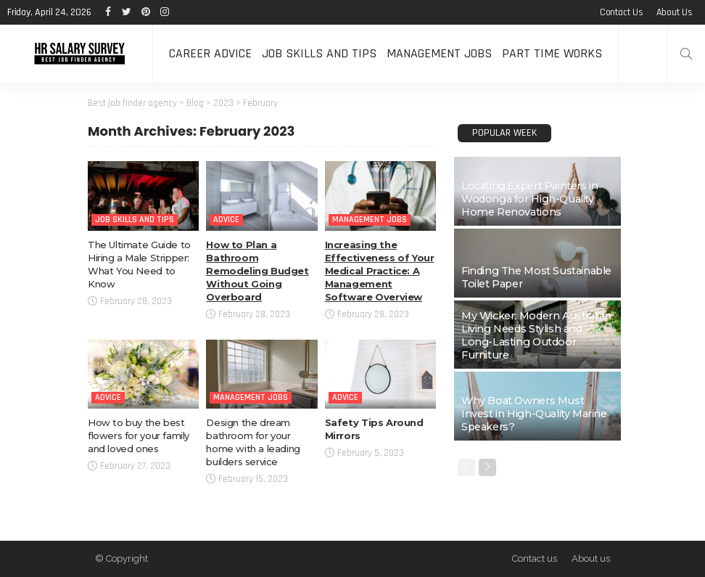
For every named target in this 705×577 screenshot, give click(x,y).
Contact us (621, 12)
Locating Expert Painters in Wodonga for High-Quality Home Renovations (529, 198)
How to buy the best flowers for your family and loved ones (138, 435)
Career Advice (210, 53)
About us (674, 12)
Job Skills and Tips (319, 53)
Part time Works (552, 53)
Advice (226, 219)
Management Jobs (439, 53)
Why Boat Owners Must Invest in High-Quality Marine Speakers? (534, 413)
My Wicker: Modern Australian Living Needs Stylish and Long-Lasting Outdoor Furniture (536, 335)
